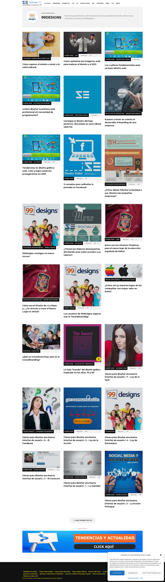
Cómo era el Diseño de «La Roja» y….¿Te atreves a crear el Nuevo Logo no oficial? (41, 281)
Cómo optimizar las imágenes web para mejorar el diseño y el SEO (82, 43)
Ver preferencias (151, 573)
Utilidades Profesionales (116, 184)
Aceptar (117, 573)
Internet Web (121, 368)
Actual (47, 3)
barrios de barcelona (99, 574)
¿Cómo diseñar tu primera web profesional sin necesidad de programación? (41, 89)
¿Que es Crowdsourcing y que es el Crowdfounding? (41, 336)
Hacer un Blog (28, 431)
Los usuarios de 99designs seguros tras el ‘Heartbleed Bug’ (82, 285)
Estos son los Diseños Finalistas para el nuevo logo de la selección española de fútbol (124, 221)
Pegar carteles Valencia (79, 571)
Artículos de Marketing (115, 113)
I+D (73, 3)
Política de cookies (133, 578)
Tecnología (110, 431)
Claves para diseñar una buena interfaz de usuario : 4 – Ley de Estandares (124, 408)
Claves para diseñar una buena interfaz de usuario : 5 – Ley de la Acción (82, 408)
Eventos (66, 3)
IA (77, 3)
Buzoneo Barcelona (95, 571)
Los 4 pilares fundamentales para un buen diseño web (124, 45)
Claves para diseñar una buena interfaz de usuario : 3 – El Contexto (41, 459)
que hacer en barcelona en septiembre (51, 574)
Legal (141, 578)
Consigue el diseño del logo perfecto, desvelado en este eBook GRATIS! (82, 95)
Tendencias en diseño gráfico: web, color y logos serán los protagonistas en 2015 (41, 147)
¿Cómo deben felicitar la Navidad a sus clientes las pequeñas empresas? (124, 158)
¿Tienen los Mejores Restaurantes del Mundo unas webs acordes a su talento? (82, 223)
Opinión (100, 3)
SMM (107, 3)
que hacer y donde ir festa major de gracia (78, 574)
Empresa (56, 3)
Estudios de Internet (42, 103)
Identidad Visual (81, 115)
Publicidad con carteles (30, 571)
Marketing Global (123, 59)
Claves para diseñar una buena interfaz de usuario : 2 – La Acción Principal (124, 472)
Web (118, 3)
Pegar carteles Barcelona (62, 571)
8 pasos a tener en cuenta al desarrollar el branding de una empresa (124, 94)
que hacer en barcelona (30, 574)
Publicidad (85, 3)
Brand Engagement (133, 113)
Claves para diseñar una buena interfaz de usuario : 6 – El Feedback (41, 408)
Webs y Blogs (50, 247)
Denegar (132, 573)
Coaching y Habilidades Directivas (36, 58)
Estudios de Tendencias (84, 364)
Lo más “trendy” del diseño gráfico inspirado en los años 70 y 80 (82, 343)
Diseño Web (68, 55)
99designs (84, 55)
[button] (161, 555)
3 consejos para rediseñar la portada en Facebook (82, 155)
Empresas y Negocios (31, 351)
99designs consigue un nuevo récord (41, 225)
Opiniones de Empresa (44, 431)
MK (93, 3)
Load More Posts (82, 520)
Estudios (37, 162)
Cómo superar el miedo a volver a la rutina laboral (41, 44)
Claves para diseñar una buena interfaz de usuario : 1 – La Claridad (82, 463)
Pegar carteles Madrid (46, 571)
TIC (112, 3)
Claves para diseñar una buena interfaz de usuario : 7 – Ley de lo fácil (124, 345)
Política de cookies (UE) (30, 576)
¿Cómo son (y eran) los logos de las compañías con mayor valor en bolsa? (124, 271)
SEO (76, 55)
